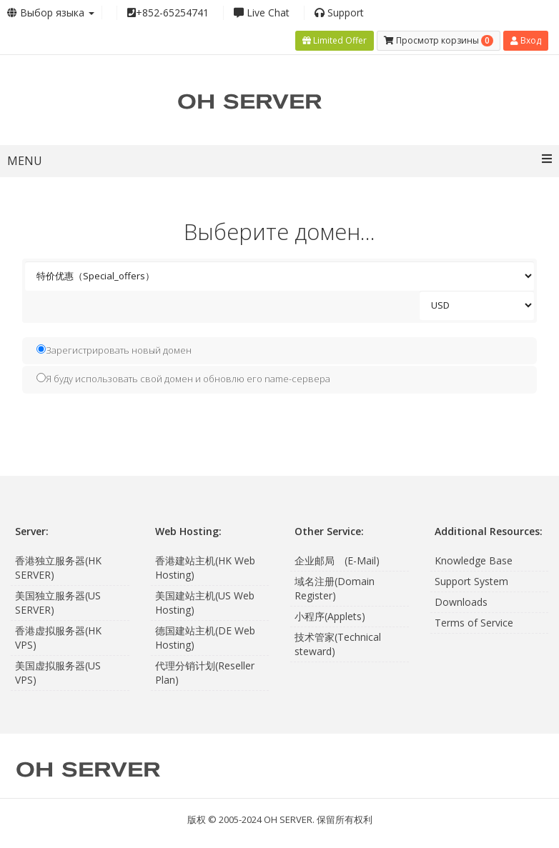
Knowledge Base (474, 560)
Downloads (461, 602)
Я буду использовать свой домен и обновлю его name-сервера (183, 378)
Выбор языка (50, 12)
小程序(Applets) (330, 616)
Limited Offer (334, 40)
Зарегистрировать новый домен (114, 350)
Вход (525, 40)
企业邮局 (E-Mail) (337, 560)
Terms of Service (474, 622)
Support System (471, 581)
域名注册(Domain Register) (335, 588)
